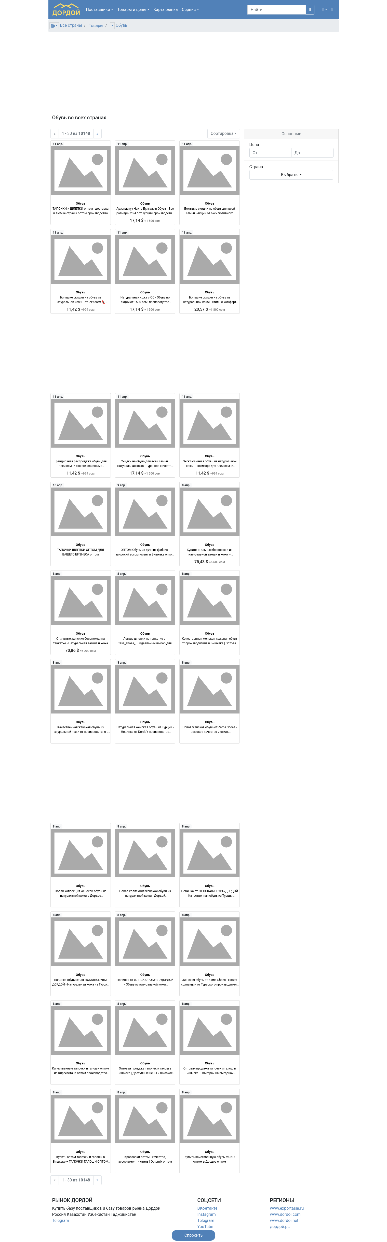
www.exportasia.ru (287, 1208)
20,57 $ (209, 309)
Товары (96, 25)
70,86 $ (80, 650)
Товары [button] (131, 9)
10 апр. (58, 485)
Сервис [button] (189, 9)
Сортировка (222, 133)
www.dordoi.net (284, 1220)
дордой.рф (280, 1226)
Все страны (71, 25)
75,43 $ (209, 561)
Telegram (60, 1220)
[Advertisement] (193, 76)
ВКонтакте (207, 1208)
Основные (291, 133)
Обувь (121, 25)
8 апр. (186, 485)
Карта (165, 9)
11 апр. (58, 144)
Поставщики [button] (98, 9)
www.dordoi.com (285, 1214)
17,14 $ (145, 220)
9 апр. (121, 485)
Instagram (206, 1214)
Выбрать (290, 174)
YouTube (205, 1226)
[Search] (276, 10)
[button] (325, 10)
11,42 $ (80, 309)
